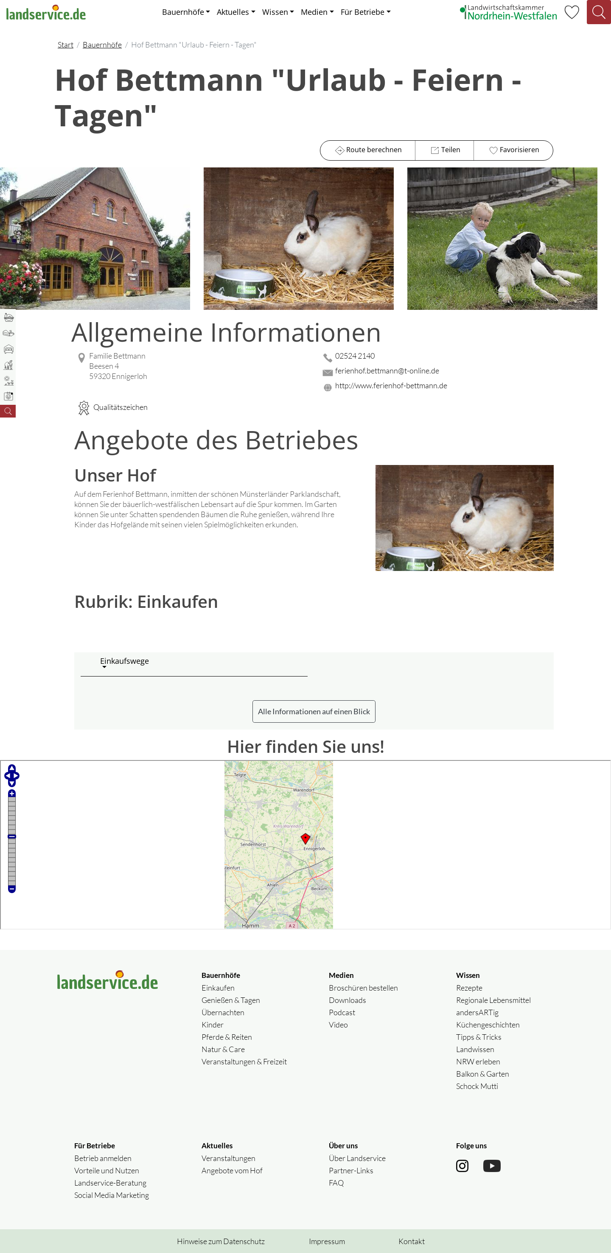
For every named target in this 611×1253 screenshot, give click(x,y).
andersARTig (477, 1012)
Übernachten (223, 1012)
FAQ (336, 1182)
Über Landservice (357, 1158)
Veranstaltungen (228, 1158)
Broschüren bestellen (363, 987)
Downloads (347, 1000)
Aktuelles (233, 12)
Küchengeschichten (488, 1024)
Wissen (275, 12)
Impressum (327, 1241)
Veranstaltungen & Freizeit (244, 1061)
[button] (200, 664)
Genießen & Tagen (231, 1000)
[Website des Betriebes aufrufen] (437, 387)
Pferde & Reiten (227, 1036)
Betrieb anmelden (103, 1158)
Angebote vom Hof (232, 1170)
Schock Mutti (477, 1086)
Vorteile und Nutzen (106, 1170)
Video (338, 1024)
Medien (314, 12)
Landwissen (475, 1049)
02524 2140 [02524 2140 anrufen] (355, 355)
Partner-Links (351, 1170)
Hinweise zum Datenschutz (221, 1241)
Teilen (444, 150)
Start (65, 44)
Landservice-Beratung (110, 1182)
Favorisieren (513, 150)
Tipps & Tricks (479, 1036)
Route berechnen (368, 150)
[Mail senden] (437, 372)
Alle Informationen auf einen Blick (314, 711)
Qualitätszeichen (111, 407)
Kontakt (411, 1241)
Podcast (342, 1012)
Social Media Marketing (111, 1195)
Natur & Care (223, 1049)
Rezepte (469, 987)
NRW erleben (478, 1061)
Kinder (213, 1024)
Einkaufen (218, 987)
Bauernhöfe (183, 12)
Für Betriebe (362, 12)
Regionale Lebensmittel (493, 1000)
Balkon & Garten (482, 1073)
